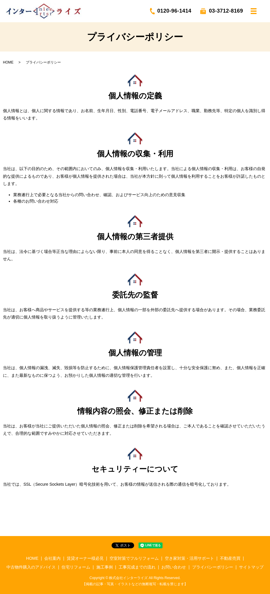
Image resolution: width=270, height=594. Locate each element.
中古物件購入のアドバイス (31, 567)
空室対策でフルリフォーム (134, 558)
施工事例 (104, 567)
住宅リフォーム (75, 567)
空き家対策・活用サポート (189, 558)
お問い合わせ (173, 567)
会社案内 (52, 558)
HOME (8, 62)
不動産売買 (230, 558)
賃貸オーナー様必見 (85, 558)
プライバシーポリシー (212, 567)
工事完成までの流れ (137, 567)
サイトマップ (251, 567)
